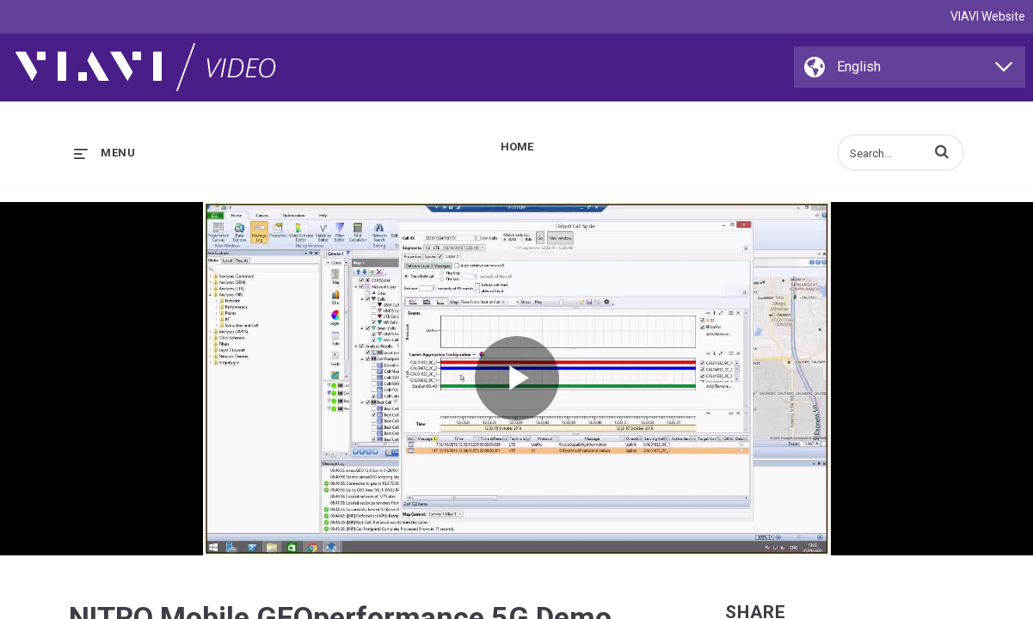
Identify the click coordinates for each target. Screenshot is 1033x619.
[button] (941, 151)
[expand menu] (104, 152)
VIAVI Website (987, 16)
